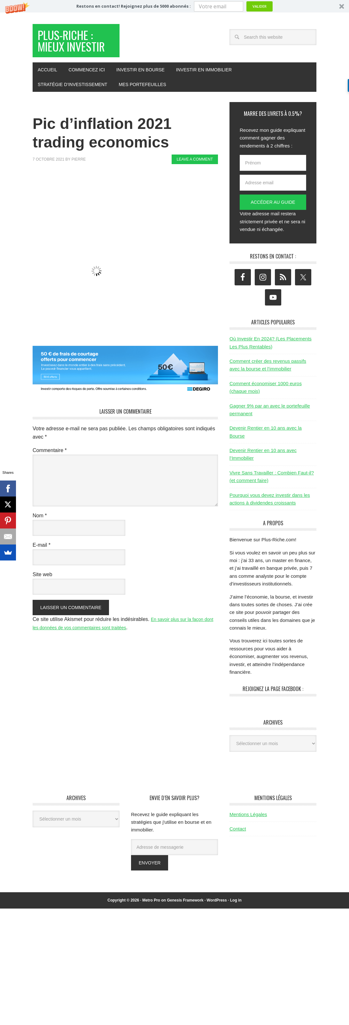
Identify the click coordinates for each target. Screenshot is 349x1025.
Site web (42, 596)
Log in (236, 922)
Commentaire (50, 472)
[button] (174, 6)
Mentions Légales (248, 836)
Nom (40, 537)
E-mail (41, 566)
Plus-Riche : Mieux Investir (75, 52)
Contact (237, 850)
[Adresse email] (273, 204)
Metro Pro (151, 922)
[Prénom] (273, 185)
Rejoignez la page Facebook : (273, 710)
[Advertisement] (149, 209)
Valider (259, 6)
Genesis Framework (185, 922)
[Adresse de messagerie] (174, 869)
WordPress (217, 922)
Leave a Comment (195, 181)
